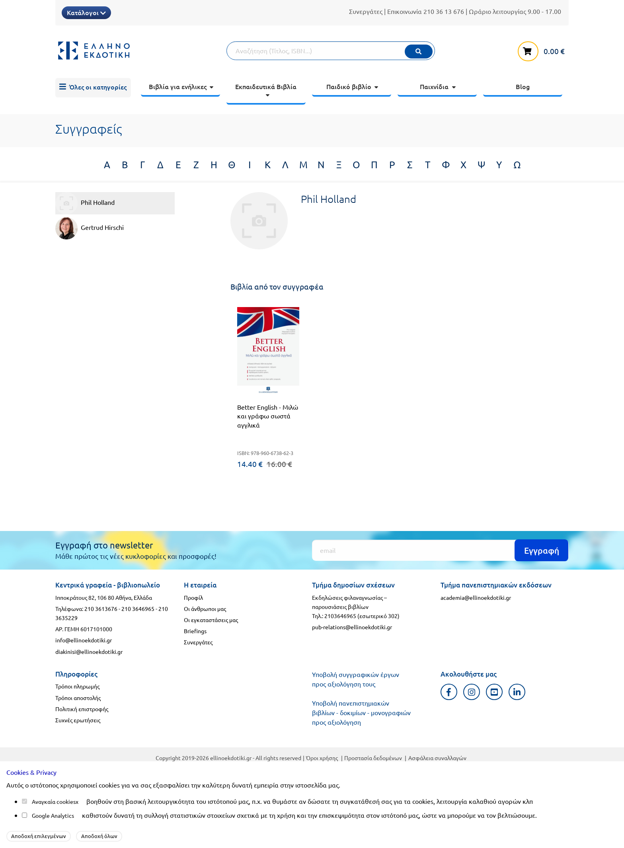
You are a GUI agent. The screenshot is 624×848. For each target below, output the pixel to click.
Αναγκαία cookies (54, 801)
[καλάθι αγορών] (543, 49)
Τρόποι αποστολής (78, 697)
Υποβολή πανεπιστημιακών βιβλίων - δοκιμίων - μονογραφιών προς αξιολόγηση (361, 712)
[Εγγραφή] (440, 550)
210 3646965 (137, 608)
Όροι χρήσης (322, 757)
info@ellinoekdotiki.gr (83, 640)
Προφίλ (193, 597)
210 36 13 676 (443, 11)
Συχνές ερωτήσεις (77, 720)
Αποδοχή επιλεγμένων (38, 835)
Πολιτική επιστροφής (81, 708)
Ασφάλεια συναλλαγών (437, 757)
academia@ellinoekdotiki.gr (476, 597)
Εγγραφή (541, 550)
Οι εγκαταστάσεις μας (211, 619)
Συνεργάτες (365, 11)
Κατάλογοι (86, 12)
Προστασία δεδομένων (373, 757)
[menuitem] (93, 88)
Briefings (195, 630)
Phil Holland (85, 203)
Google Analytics (53, 815)
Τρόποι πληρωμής (77, 686)
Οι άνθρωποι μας (205, 608)
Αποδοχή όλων (99, 835)
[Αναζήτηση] (330, 50)
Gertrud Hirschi (89, 228)
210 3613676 (100, 608)
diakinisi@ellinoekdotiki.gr (89, 651)
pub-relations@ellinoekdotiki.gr (352, 626)
